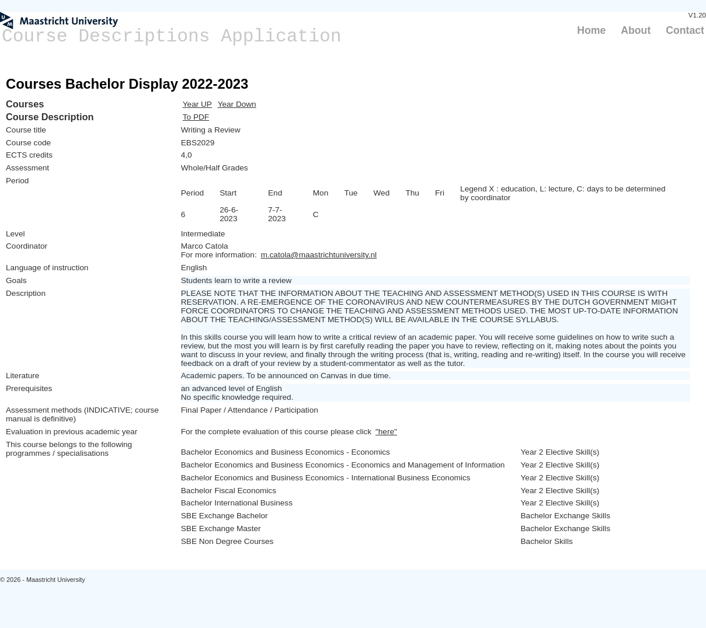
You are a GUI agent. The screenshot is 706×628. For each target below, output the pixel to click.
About (636, 30)
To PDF (196, 117)
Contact (685, 30)
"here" (386, 431)
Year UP (197, 104)
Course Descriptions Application (172, 36)
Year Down (237, 104)
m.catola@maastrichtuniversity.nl (318, 254)
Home (591, 30)
